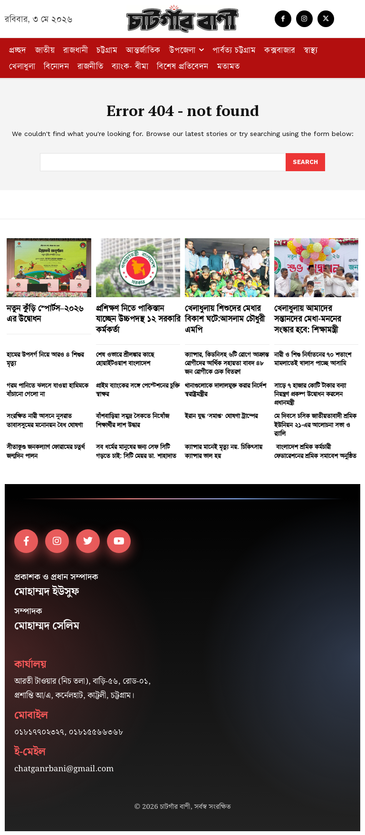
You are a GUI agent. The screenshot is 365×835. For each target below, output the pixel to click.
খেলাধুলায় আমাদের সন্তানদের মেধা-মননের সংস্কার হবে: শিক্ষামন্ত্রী (307, 318)
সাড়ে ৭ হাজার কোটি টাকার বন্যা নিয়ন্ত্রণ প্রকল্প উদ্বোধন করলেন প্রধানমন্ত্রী (310, 393)
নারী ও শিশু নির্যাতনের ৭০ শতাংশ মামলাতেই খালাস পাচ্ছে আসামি (312, 358)
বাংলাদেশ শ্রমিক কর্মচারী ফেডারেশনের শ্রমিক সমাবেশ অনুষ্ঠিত (315, 450)
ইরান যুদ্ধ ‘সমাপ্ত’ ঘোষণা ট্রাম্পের (221, 415)
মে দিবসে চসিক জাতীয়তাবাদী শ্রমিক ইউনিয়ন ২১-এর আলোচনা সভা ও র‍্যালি (315, 423)
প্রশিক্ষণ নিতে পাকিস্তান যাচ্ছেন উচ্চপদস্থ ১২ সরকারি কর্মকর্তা (138, 318)
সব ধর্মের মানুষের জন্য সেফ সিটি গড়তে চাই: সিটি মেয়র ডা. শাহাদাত (136, 450)
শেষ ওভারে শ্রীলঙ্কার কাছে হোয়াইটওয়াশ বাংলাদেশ (125, 358)
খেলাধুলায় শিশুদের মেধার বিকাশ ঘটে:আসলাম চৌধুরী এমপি (225, 318)
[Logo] (182, 19)
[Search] (305, 162)
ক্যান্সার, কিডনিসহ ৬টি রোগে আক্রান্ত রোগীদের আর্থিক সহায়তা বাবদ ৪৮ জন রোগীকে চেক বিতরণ (227, 362)
